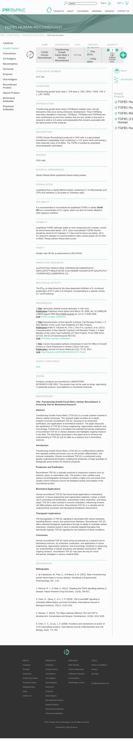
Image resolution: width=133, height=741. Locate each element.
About (26, 661)
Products (51, 661)
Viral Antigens (10, 79)
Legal (94, 661)
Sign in (103, 3)
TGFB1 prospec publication (53, 317)
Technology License (76, 683)
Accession (125, 79)
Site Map (94, 674)
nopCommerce (72, 727)
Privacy (94, 669)
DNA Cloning (73, 665)
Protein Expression (76, 669)
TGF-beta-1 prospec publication (55, 338)
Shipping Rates (29, 687)
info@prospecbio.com (100, 683)
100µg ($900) (91, 60)
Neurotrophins (10, 64)
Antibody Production (76, 674)
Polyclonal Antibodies (8, 108)
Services (73, 661)
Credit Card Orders (30, 678)
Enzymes (7, 74)
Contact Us (27, 696)
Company (27, 665)
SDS (38, 367)
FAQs (25, 691)
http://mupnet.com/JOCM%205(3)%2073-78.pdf (63, 352)
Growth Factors (11, 48)
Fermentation (73, 678)
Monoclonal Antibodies (9, 99)
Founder (26, 669)
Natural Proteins (11, 93)
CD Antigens (9, 58)
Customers (27, 674)
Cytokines (8, 43)
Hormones (8, 69)
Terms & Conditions (99, 665)
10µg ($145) (91, 53)
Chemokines (9, 53)
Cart (120, 3)
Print (124, 71)
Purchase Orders (29, 683)
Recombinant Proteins (10, 86)
